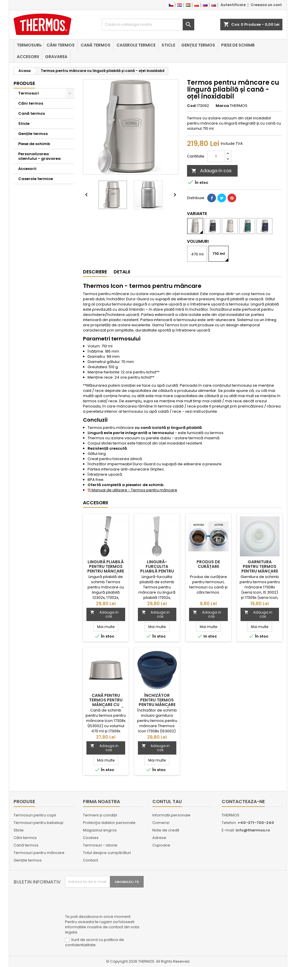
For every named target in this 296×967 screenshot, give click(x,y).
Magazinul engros (100, 830)
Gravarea (56, 57)
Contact (90, 860)
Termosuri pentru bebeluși (38, 822)
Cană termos (95, 45)
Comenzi (160, 822)
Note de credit (165, 830)
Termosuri (28, 45)
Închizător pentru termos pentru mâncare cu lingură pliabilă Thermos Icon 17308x (157, 706)
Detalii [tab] (122, 271)
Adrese (159, 837)
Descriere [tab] (95, 271)
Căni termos (61, 45)
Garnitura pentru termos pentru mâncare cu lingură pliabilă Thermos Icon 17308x (259, 573)
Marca (222, 105)
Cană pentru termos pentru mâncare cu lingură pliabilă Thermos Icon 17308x (106, 706)
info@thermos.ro (253, 830)
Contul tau (167, 801)
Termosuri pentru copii (35, 815)
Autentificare (233, 4)
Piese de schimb (238, 45)
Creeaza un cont (266, 4)
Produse (24, 83)
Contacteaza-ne (243, 801)
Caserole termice (136, 45)
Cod (191, 105)
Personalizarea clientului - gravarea (39, 156)
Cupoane (161, 845)
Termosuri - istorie (100, 845)
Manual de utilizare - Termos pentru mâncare (132, 490)
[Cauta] (148, 24)
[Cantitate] (216, 156)
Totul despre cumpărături (107, 852)
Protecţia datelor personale (109, 822)
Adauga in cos (211, 170)
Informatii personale (171, 815)
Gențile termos (198, 45)
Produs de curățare (208, 564)
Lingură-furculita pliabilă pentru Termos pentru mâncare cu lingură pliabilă (157, 573)
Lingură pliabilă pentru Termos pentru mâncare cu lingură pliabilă (105, 571)
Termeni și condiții (100, 815)
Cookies (91, 837)
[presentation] (109, 901)
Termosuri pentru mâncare (39, 852)
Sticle (168, 45)
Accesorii (28, 57)
